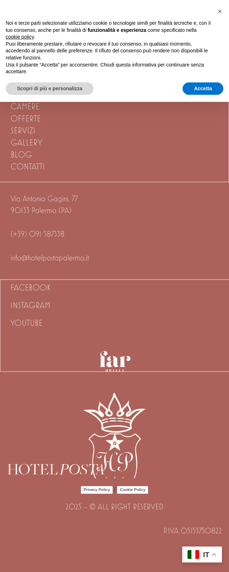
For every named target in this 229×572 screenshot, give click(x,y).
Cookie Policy (132, 489)
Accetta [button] (203, 88)
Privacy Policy (97, 489)
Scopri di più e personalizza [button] (49, 88)
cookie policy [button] (20, 37)
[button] (219, 11)
